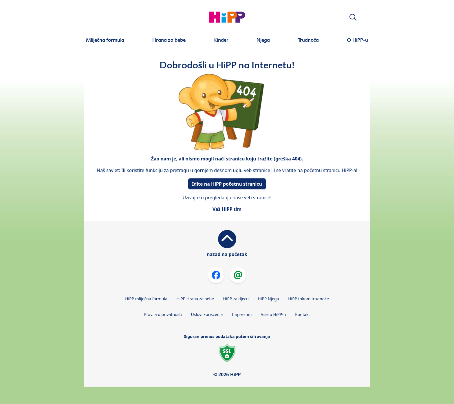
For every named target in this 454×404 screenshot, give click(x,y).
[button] (352, 17)
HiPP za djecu (236, 298)
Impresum (242, 314)
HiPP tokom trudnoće (308, 298)
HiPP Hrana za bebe (195, 298)
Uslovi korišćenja (207, 314)
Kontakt (302, 314)
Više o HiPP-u (273, 314)
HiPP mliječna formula (146, 298)
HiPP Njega (268, 298)
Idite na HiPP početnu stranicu (227, 184)
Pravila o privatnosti (163, 314)
